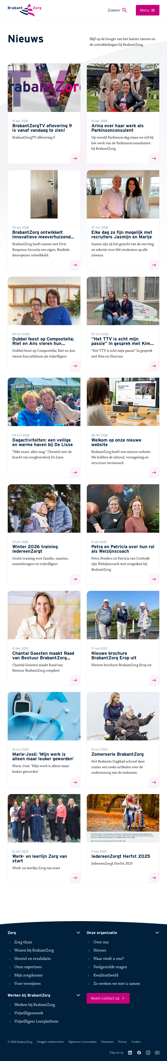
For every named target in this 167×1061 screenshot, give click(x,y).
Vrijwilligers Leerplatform (33, 1021)
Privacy (122, 1042)
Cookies (136, 1042)
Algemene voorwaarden (82, 1042)
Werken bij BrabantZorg (31, 1004)
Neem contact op (108, 998)
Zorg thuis (20, 942)
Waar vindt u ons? (105, 958)
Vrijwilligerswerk (25, 1013)
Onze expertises (25, 967)
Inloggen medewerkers (50, 1042)
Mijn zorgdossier (25, 975)
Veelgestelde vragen (107, 967)
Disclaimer (107, 1042)
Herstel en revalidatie (29, 958)
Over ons (98, 942)
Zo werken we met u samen (113, 983)
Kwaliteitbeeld (102, 975)
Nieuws (96, 950)
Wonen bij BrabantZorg (31, 950)
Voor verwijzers (24, 983)
